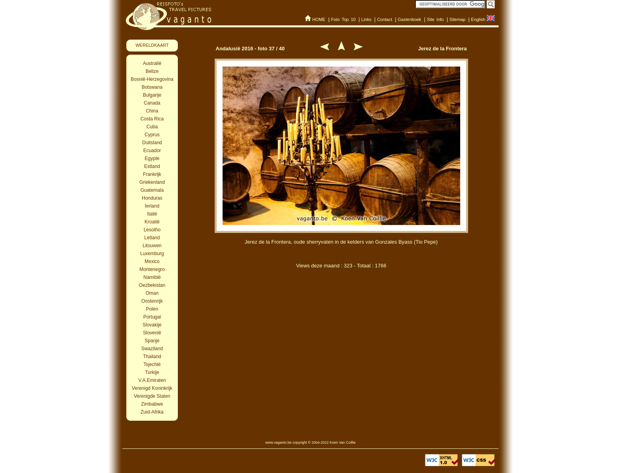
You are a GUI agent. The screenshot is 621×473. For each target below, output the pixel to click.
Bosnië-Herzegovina (152, 79)
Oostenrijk (152, 301)
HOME (318, 19)
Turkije (152, 372)
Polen (152, 309)
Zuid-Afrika (152, 412)
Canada (152, 103)
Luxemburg (152, 253)
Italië (152, 214)
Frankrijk (152, 174)
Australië (152, 63)
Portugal (152, 317)
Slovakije (152, 325)
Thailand (152, 356)
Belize (152, 71)
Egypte (152, 158)
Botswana (152, 87)
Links (366, 19)
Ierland (152, 206)
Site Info (435, 19)
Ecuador (152, 150)
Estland (152, 166)
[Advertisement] (341, 316)
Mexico (152, 261)
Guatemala (152, 190)
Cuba (152, 127)
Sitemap (457, 19)
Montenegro (152, 269)
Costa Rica (152, 119)
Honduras (152, 198)
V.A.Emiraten (152, 380)
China (152, 111)
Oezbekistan (152, 285)
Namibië (152, 277)
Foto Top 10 (343, 19)
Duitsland (152, 142)
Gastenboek (409, 19)
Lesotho (152, 230)
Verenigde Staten (152, 396)
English (478, 19)
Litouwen (152, 245)
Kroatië (152, 222)
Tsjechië (151, 364)
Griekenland (152, 182)
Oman (152, 293)
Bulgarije (152, 95)
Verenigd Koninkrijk (152, 388)
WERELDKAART (152, 45)
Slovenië (152, 333)
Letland (152, 237)
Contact (384, 19)
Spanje (152, 340)
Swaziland (152, 348)
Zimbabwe (152, 404)
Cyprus (152, 134)
